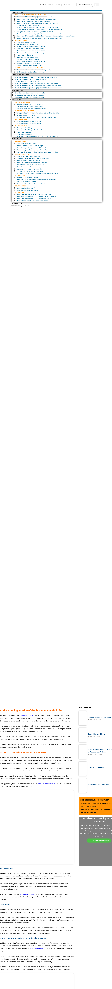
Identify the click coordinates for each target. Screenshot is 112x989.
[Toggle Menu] (56, 10)
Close (28, 206)
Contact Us (51, 5)
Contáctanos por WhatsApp (99, 841)
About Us (42, 5)
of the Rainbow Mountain (47, 784)
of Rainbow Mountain (27, 894)
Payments (67, 5)
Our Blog (59, 5)
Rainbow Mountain (26, 715)
